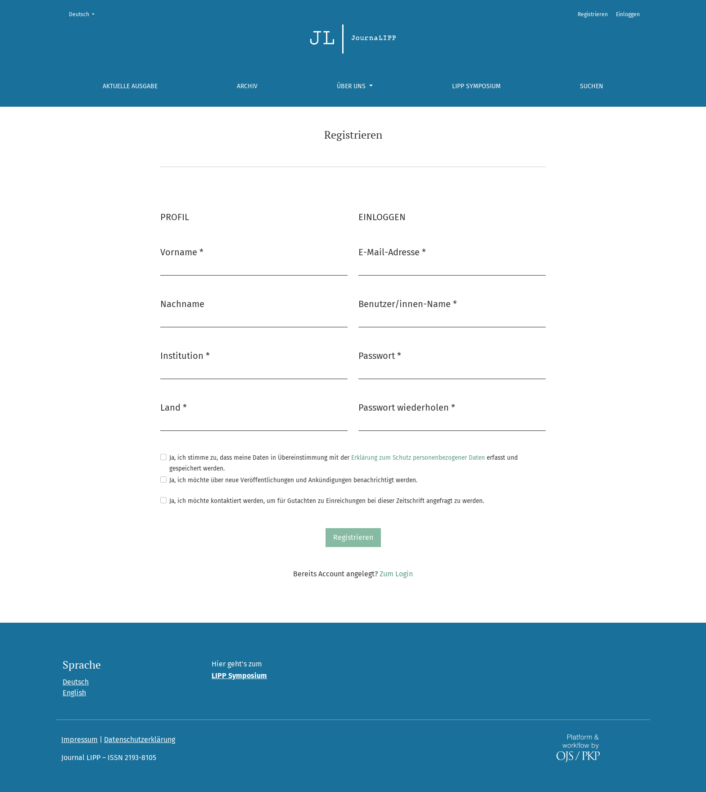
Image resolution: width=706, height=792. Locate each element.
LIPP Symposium (476, 86)
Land (173, 407)
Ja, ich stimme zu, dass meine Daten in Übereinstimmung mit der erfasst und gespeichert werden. (343, 463)
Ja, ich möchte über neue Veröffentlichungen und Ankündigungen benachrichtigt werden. (293, 480)
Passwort (379, 355)
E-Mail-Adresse (392, 251)
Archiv (247, 86)
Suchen (591, 86)
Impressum (79, 739)
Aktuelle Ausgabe (130, 86)
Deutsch (84, 14)
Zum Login (396, 574)
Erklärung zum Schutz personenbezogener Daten (418, 458)
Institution (185, 355)
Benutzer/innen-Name (407, 303)
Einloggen (628, 14)
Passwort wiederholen (406, 407)
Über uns (352, 86)
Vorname (182, 251)
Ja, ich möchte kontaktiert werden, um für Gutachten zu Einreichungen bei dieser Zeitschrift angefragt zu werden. (326, 501)
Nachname (182, 304)
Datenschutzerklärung (139, 739)
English (74, 692)
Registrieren (593, 14)
